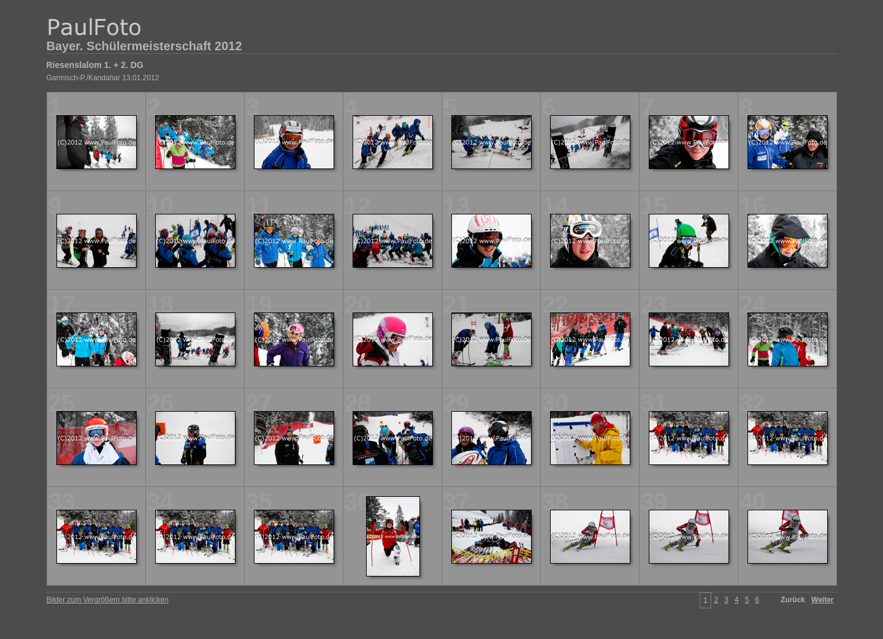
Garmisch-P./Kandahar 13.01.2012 (103, 78)
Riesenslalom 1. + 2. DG (95, 65)
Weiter (822, 600)
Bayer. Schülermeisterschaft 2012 (144, 46)
